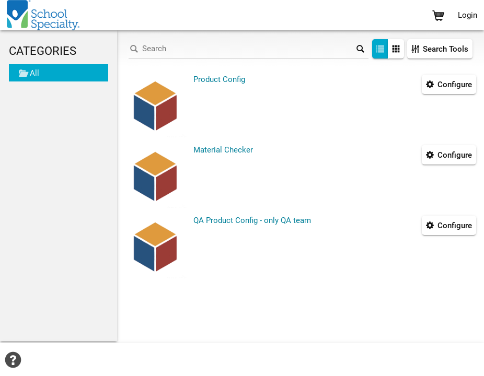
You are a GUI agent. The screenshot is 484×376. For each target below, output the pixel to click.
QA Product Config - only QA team (252, 220)
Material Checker (223, 150)
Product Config (219, 79)
